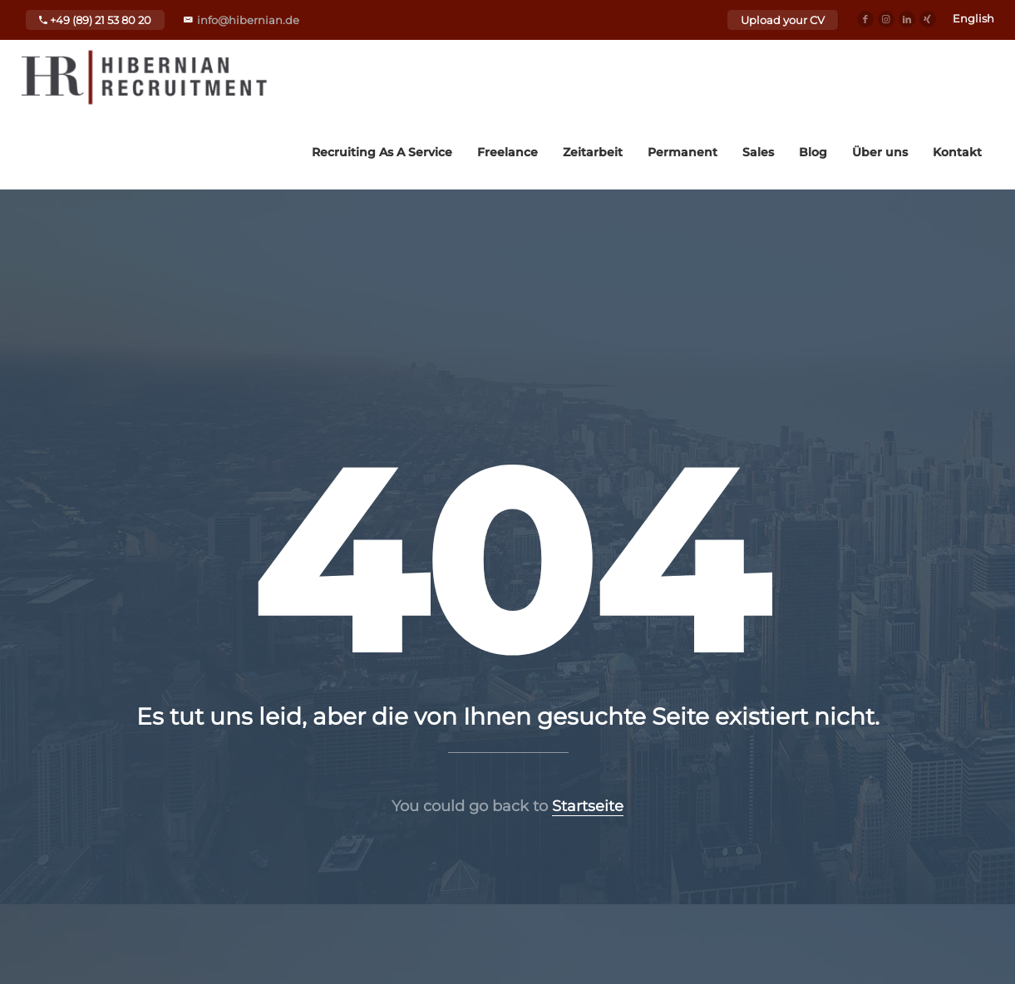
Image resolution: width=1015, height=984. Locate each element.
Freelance (507, 152)
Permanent (682, 152)
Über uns (880, 152)
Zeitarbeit (593, 152)
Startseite (587, 806)
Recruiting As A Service (382, 152)
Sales (758, 152)
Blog (813, 152)
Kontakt (957, 152)
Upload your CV (783, 20)
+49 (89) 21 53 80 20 (95, 20)
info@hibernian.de (248, 20)
